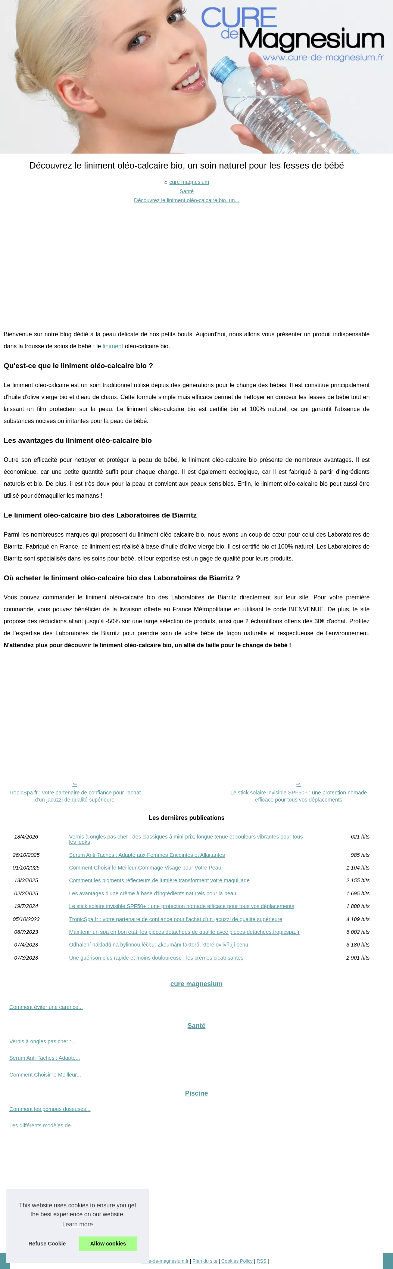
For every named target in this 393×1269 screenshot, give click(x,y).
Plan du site (205, 1261)
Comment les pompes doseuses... (50, 1109)
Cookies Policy (237, 1261)
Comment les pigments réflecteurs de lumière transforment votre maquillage (159, 880)
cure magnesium (189, 182)
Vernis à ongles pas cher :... (42, 1041)
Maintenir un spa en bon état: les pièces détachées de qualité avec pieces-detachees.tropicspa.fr (184, 932)
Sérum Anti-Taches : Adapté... (44, 1058)
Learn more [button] (77, 1224)
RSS (261, 1261)
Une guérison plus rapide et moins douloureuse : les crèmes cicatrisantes (156, 957)
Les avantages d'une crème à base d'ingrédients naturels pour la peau (152, 893)
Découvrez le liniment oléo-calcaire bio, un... (186, 200)
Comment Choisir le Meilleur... (45, 1075)
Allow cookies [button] (108, 1244)
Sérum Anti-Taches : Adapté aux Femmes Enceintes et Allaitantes (147, 855)
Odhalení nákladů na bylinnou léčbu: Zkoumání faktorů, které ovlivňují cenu (158, 944)
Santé (187, 191)
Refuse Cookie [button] (47, 1244)
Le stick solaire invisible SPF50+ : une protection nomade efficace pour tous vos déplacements (298, 796)
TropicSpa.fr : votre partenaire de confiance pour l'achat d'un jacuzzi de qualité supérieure (75, 796)
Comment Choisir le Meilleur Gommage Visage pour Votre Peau (145, 867)
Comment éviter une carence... (46, 1007)
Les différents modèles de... (42, 1125)
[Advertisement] (186, 261)
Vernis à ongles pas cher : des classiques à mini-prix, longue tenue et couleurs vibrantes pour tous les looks (186, 839)
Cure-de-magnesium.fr (164, 1261)
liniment (113, 346)
